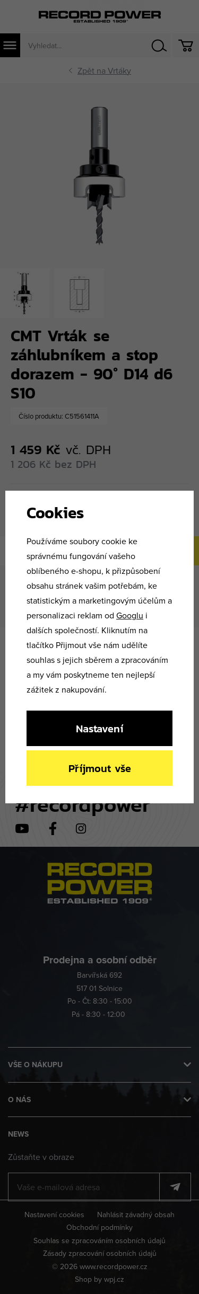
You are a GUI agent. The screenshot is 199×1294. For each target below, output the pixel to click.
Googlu (129, 615)
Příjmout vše (99, 768)
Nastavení (99, 728)
